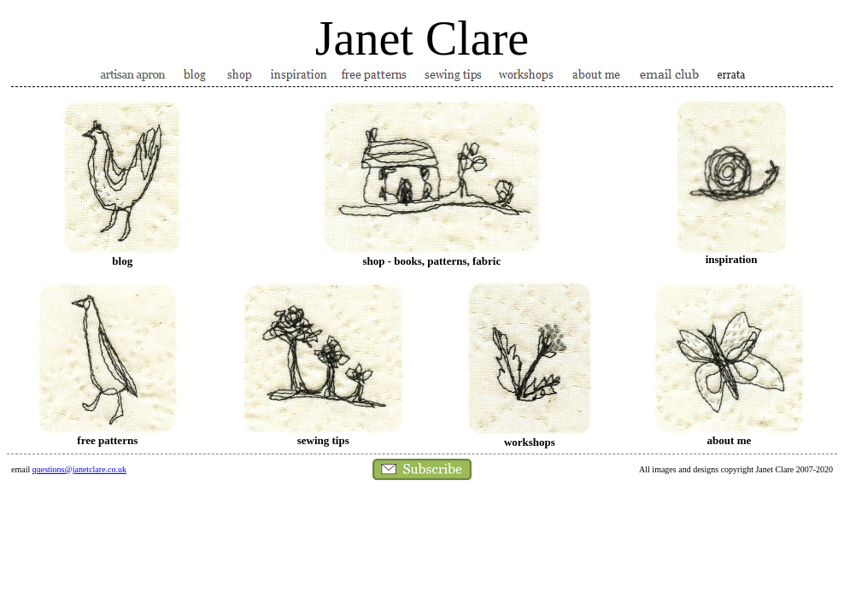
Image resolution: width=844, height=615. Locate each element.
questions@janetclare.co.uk (79, 469)
